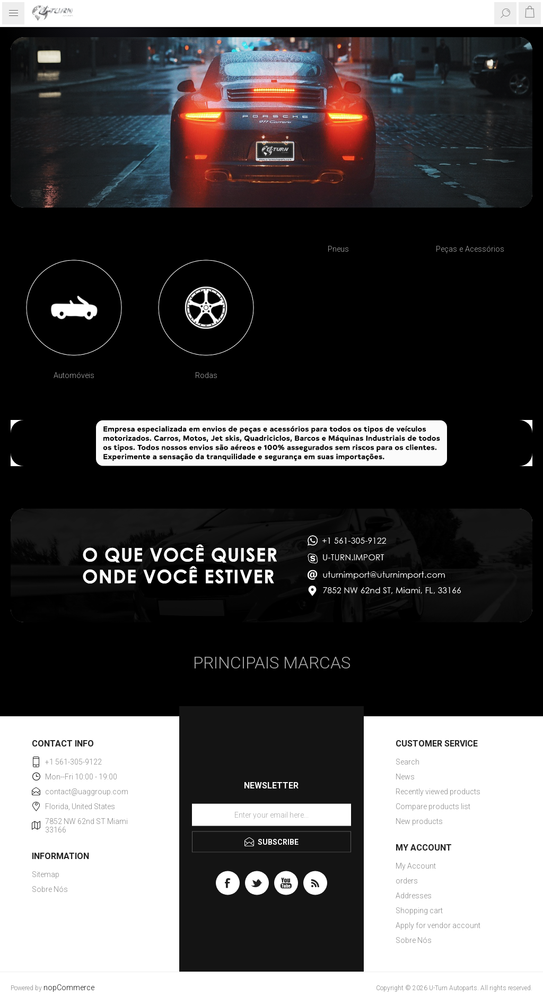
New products (419, 821)
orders (407, 881)
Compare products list (433, 806)
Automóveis (74, 375)
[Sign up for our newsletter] (271, 814)
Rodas (206, 375)
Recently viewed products (438, 791)
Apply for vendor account (438, 925)
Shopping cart (419, 910)
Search (407, 762)
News (405, 777)
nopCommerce (68, 987)
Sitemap (45, 874)
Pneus (338, 249)
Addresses (414, 895)
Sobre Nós (50, 889)
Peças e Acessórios (470, 249)
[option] (74, 321)
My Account (416, 866)
